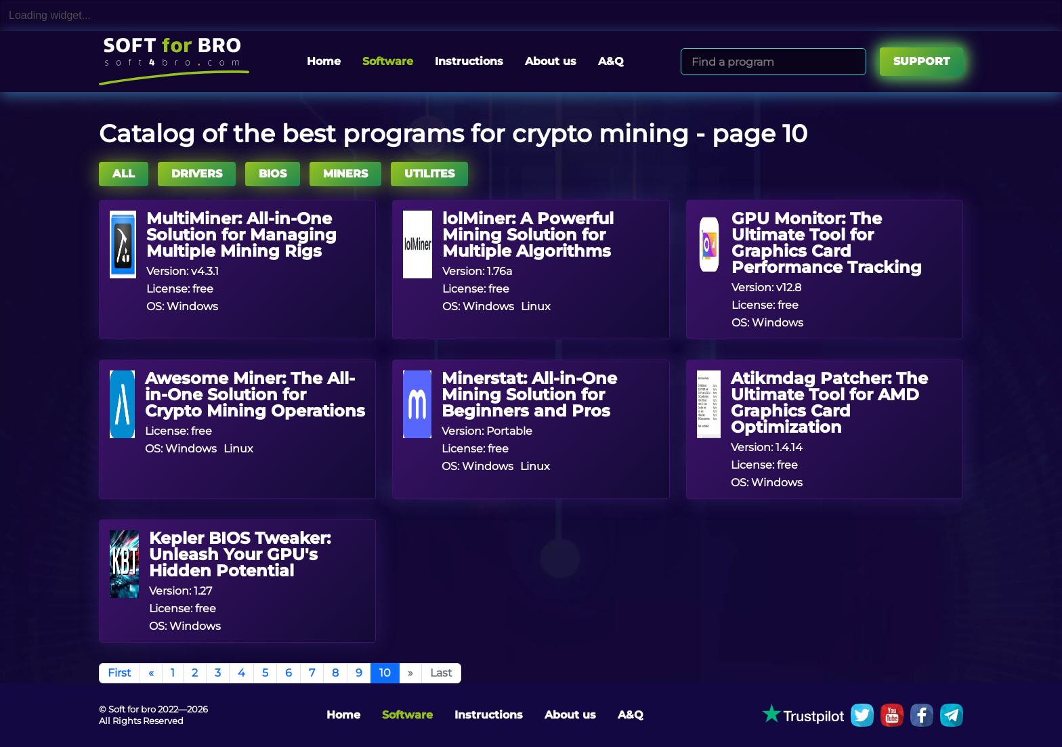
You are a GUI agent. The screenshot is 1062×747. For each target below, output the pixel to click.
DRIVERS (196, 173)
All (123, 173)
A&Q (611, 61)
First (119, 672)
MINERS (345, 173)
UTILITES (429, 173)
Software (387, 61)
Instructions (469, 61)
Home (324, 61)
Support (921, 61)
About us (550, 61)
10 (385, 672)
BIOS (272, 173)
